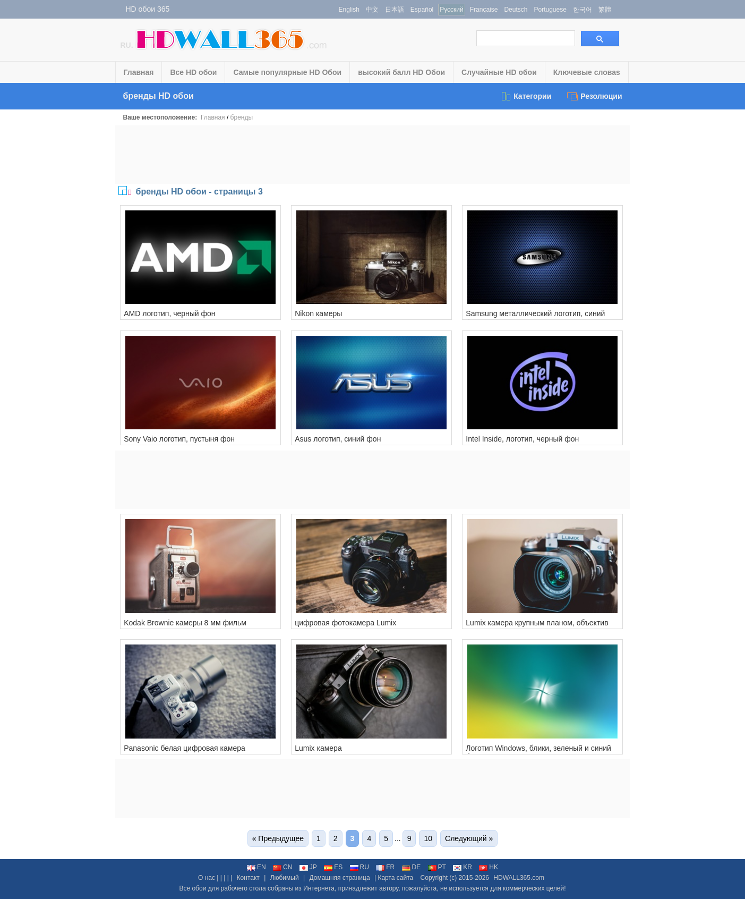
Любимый (284, 877)
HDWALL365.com (518, 877)
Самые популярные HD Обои (287, 72)
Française (484, 9)
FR (385, 867)
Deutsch (515, 9)
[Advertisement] (372, 155)
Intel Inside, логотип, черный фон (522, 439)
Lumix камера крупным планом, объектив (537, 622)
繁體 (604, 9)
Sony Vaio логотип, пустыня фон (179, 439)
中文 (372, 9)
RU (359, 867)
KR (462, 867)
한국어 (582, 9)
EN (256, 867)
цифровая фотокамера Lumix (345, 622)
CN (282, 867)
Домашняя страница (339, 877)
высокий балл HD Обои (401, 72)
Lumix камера (318, 748)
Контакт (248, 877)
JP (308, 867)
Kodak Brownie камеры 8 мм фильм (185, 622)
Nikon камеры (318, 313)
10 (428, 838)
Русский (452, 9)
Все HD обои (193, 72)
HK (488, 867)
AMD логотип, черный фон (169, 313)
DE (411, 867)
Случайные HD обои (499, 72)
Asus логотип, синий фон (338, 439)
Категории (525, 96)
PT (437, 867)
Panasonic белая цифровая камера (184, 748)
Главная (139, 72)
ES (333, 867)
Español (421, 9)
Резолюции (594, 96)
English (349, 9)
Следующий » (469, 838)
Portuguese (550, 9)
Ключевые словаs (586, 72)
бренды (241, 117)
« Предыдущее (278, 838)
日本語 (394, 9)
